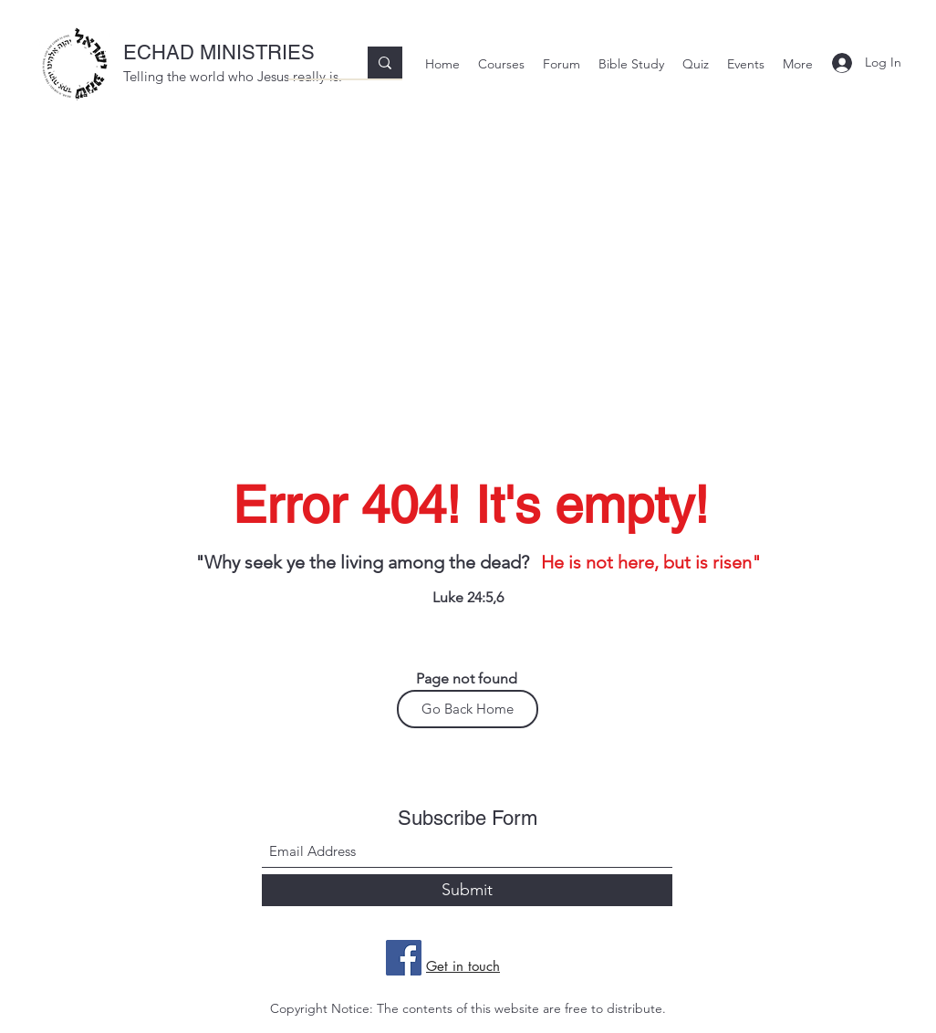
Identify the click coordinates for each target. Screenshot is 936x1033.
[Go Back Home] (467, 709)
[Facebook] (403, 958)
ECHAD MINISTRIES (219, 52)
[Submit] (467, 890)
